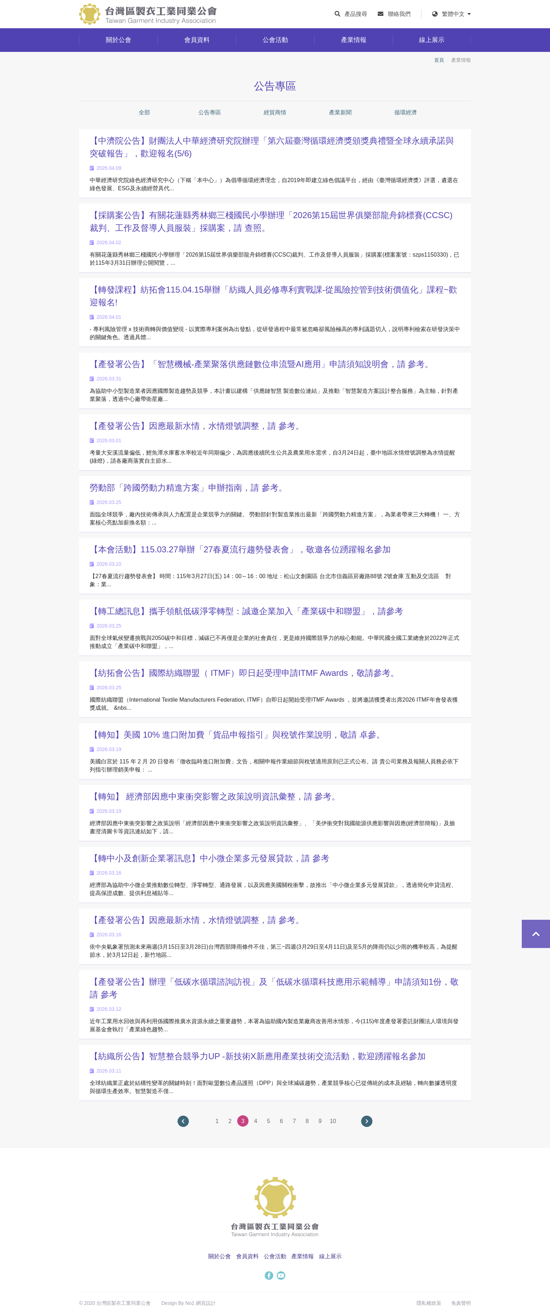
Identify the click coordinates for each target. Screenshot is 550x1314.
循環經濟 (405, 112)
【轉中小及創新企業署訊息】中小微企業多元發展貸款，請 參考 (209, 858)
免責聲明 (461, 1303)
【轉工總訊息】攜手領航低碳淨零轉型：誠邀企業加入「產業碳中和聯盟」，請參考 (246, 611)
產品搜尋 (356, 14)
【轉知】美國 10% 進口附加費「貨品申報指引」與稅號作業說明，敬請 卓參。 (237, 734)
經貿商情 (275, 112)
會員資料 (247, 1256)
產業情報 (302, 1256)
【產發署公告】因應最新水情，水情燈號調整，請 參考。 (197, 426)
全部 (144, 112)
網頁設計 (206, 1303)
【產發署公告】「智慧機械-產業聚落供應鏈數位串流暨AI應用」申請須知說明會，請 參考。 (261, 364)
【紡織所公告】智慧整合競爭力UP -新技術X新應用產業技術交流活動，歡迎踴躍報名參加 (258, 1056)
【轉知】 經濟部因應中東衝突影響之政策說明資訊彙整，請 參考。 (215, 796)
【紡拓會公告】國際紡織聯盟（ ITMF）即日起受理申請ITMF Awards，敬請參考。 (244, 673)
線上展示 (330, 1256)
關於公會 (219, 1256)
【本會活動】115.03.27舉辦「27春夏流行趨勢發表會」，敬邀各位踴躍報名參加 (240, 549)
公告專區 (209, 112)
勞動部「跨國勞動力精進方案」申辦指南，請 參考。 (188, 487)
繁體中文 (456, 14)
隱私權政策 (429, 1303)
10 (333, 1121)
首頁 (439, 60)
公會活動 (275, 1256)
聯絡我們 (399, 14)
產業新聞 (340, 112)
